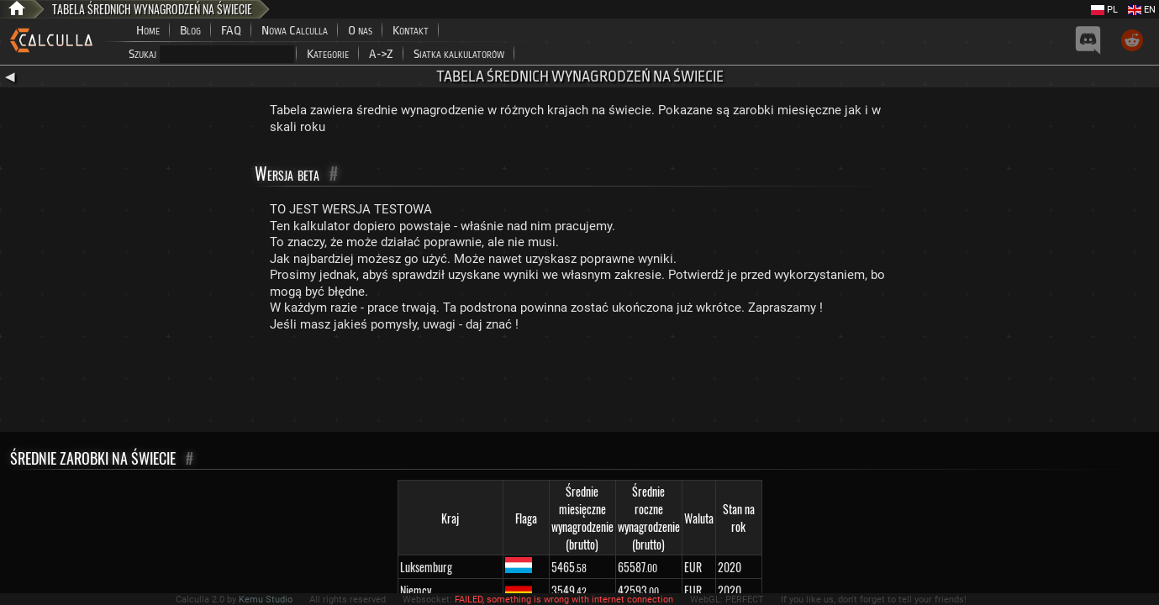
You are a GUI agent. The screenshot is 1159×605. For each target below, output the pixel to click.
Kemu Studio (265, 599)
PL (1104, 9)
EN (1142, 9)
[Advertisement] (580, 386)
